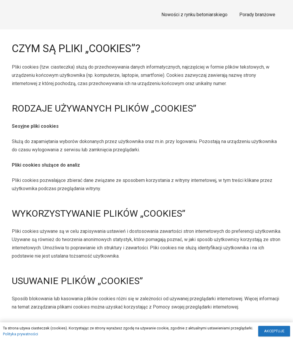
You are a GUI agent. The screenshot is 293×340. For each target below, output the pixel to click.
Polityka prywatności (20, 334)
